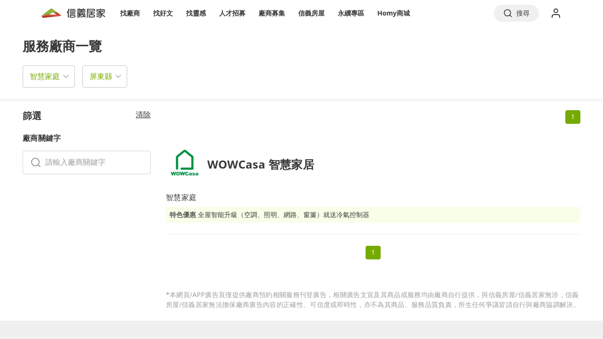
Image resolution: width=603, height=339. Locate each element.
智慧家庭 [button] (45, 76)
